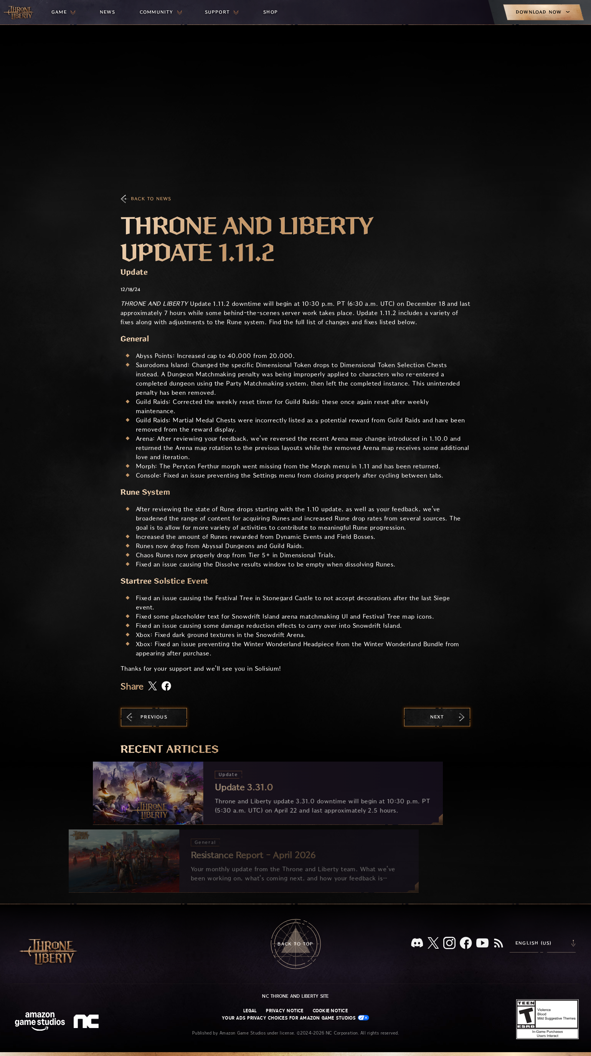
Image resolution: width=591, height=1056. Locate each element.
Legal (250, 1010)
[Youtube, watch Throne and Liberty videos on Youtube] (482, 944)
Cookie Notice (330, 1010)
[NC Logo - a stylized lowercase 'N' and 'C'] (87, 1022)
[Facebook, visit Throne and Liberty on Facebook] (466, 944)
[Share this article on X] (152, 686)
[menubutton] (63, 12)
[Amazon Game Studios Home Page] (40, 1022)
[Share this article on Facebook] (166, 686)
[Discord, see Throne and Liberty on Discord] (417, 943)
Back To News (151, 198)
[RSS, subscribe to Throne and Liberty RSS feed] (498, 943)
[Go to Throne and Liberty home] (19, 12)
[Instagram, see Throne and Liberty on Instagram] (449, 944)
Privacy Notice (284, 1010)
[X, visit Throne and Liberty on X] (433, 943)
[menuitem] (63, 12)
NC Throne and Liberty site (295, 996)
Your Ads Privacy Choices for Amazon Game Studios (295, 1018)
